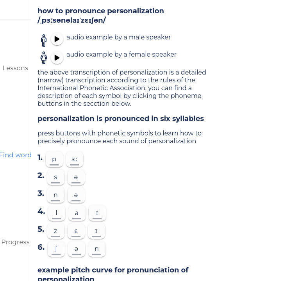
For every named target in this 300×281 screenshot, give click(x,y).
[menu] (15, 9)
